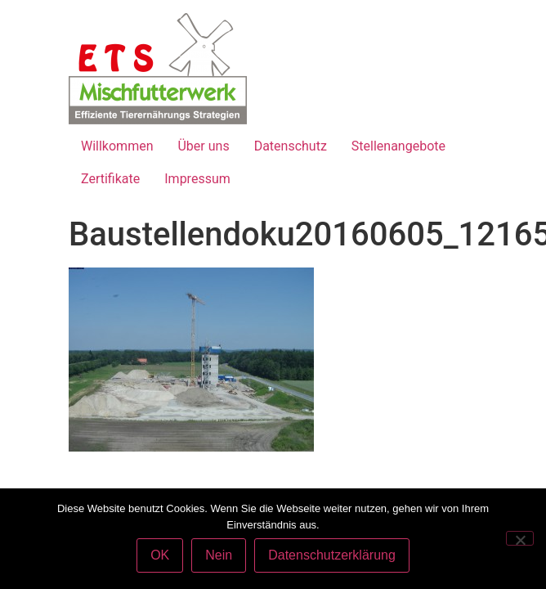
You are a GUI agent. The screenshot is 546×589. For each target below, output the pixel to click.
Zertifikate (110, 179)
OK (159, 555)
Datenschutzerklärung (332, 555)
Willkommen (117, 146)
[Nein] (520, 538)
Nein (218, 555)
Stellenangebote (398, 146)
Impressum (197, 179)
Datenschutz (290, 146)
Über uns (203, 146)
